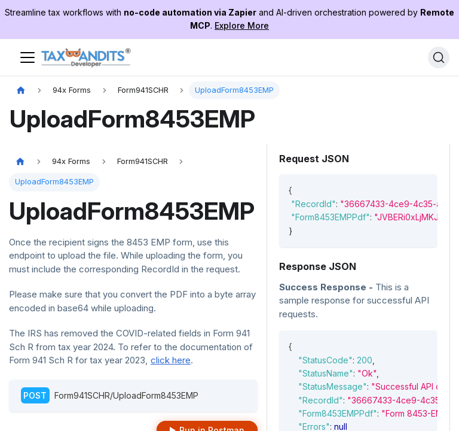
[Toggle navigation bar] (27, 57)
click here (171, 360)
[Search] (438, 57)
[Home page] (21, 90)
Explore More (242, 25)
